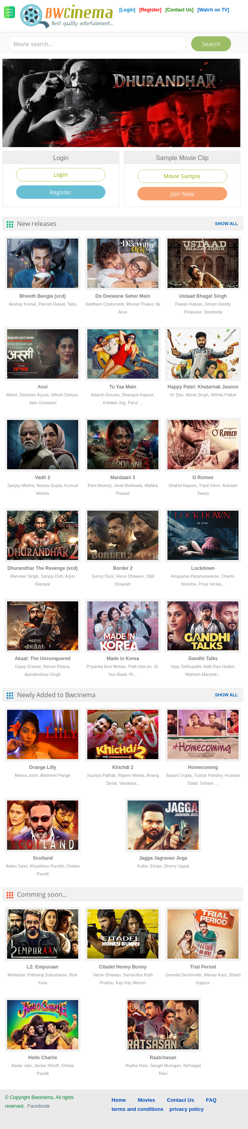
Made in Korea (123, 658)
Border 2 (122, 568)
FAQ (211, 1100)
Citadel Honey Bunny (123, 967)
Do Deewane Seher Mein (123, 296)
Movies (146, 1100)
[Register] (151, 10)
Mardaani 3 (123, 477)
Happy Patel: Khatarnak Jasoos (202, 387)
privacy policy (186, 1109)
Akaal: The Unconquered (42, 658)
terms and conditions (137, 1109)
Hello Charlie (42, 1057)
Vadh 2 (42, 477)
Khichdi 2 (122, 767)
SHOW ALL (226, 223)
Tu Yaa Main (122, 387)
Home (119, 1100)
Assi (42, 387)
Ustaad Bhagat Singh (203, 296)
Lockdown (202, 568)
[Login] (127, 10)
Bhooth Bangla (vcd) (42, 296)
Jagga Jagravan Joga (163, 858)
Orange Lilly (42, 767)
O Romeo (202, 477)
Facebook (38, 1106)
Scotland (43, 858)
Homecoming (203, 767)
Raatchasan (163, 1057)
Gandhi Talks (203, 658)
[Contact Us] (180, 10)
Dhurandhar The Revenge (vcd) (43, 568)
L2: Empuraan (42, 967)
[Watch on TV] (213, 10)
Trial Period (203, 967)
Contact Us (180, 1100)
